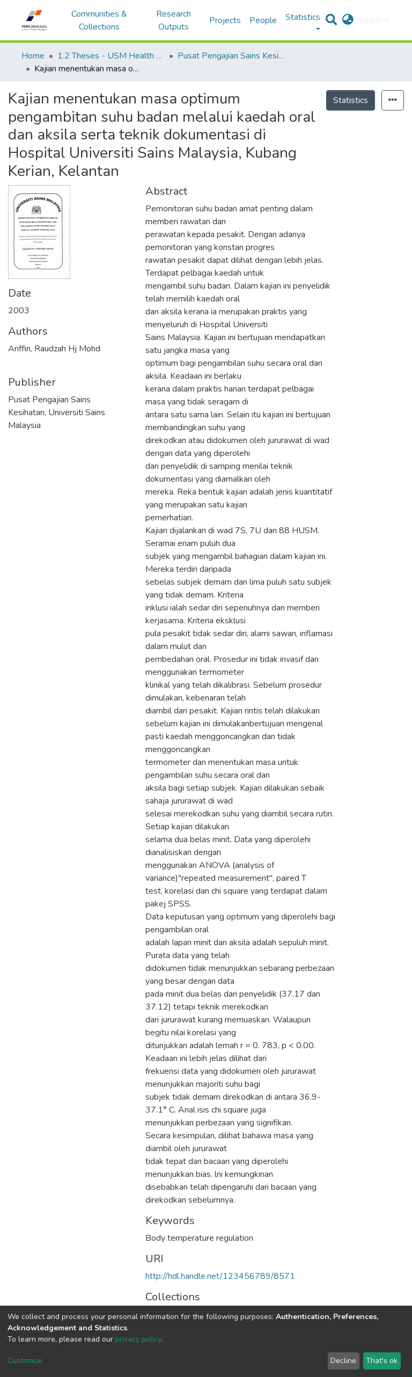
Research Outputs (173, 20)
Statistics (350, 100)
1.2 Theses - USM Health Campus (111, 56)
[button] (348, 20)
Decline (343, 1361)
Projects (225, 20)
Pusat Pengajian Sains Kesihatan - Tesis (231, 56)
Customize (25, 1361)
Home (33, 56)
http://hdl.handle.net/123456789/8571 (220, 1276)
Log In (370, 20)
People (263, 20)
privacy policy (138, 1339)
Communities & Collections (99, 20)
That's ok (382, 1361)
